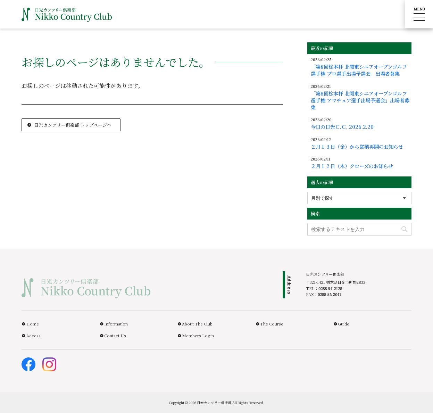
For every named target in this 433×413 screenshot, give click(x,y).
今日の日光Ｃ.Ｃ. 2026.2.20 (342, 126)
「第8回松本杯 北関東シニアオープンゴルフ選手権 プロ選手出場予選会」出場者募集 (359, 70)
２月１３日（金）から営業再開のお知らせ (357, 146)
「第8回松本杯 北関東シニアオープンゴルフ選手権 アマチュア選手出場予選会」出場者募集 (360, 100)
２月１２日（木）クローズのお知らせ (352, 166)
